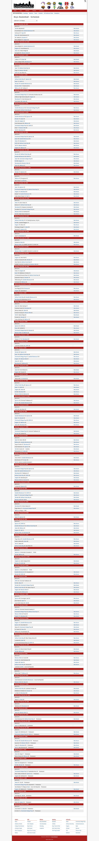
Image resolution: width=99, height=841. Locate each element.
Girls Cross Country (31, 832)
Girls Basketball (43, 823)
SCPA (16, 72)
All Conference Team (48, 13)
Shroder (24, 37)
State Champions (18, 830)
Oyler (22, 33)
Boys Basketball (43, 821)
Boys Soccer (29, 826)
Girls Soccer (29, 828)
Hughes (25, 39)
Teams (35, 13)
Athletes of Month (18, 823)
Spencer (28, 79)
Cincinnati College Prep (20, 94)
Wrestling (42, 826)
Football (29, 821)
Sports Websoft (54, 836)
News (16, 821)
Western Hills (25, 53)
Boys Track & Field (56, 826)
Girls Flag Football (56, 830)
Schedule (41, 13)
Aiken (16, 35)
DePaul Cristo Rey (23, 68)
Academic (42, 828)
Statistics (31, 13)
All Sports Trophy (18, 828)
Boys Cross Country (31, 830)
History (16, 832)
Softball (53, 823)
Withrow (17, 88)
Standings (25, 13)
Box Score (76, 28)
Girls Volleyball (30, 823)
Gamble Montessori (28, 30)
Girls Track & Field (56, 828)
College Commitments (19, 826)
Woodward (27, 61)
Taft (16, 28)
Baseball (54, 821)
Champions (56, 13)
